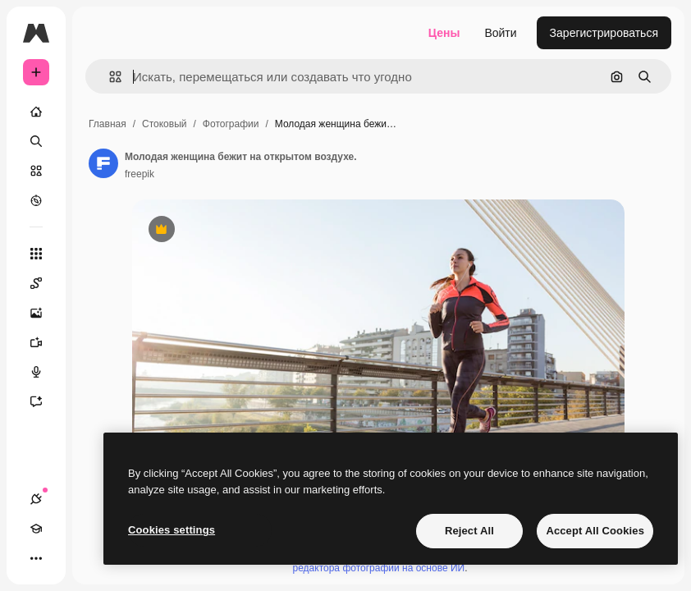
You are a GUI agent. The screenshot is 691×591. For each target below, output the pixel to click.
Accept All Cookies (595, 531)
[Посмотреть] (36, 200)
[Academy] (36, 528)
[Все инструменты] (36, 254)
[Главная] (36, 111)
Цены (444, 32)
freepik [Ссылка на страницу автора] (139, 174)
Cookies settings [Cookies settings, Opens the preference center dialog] (171, 530)
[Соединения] (36, 499)
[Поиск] (36, 141)
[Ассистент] (44, 401)
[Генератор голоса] (44, 372)
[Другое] (36, 558)
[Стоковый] (36, 171)
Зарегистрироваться (604, 32)
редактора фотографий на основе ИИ (379, 568)
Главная (107, 124)
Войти (500, 32)
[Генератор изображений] (44, 313)
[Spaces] (44, 283)
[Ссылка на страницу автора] (103, 163)
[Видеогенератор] (44, 342)
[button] (108, 77)
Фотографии (231, 124)
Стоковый (164, 124)
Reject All (469, 531)
